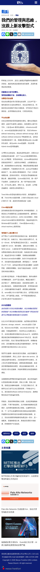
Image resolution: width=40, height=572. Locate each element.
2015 (16, 433)
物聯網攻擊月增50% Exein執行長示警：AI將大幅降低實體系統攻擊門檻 (19, 543)
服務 (32, 433)
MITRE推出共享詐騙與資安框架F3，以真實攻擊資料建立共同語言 (20, 477)
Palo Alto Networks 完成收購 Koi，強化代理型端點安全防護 (19, 510)
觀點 (17, 15)
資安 (24, 433)
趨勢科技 (6, 433)
